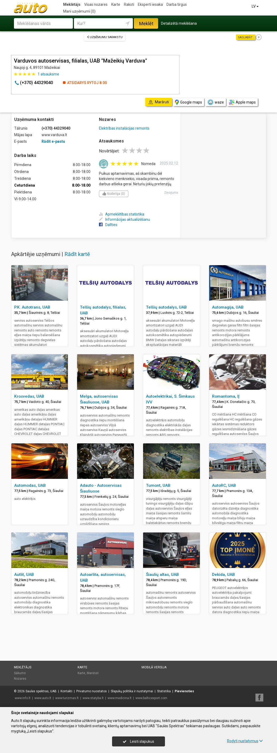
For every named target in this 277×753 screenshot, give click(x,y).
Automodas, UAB (30, 485)
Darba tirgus (177, 4)
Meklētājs (71, 4)
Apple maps (242, 102)
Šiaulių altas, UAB (162, 574)
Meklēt (146, 23)
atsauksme (48, 74)
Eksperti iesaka (150, 4)
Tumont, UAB (158, 485)
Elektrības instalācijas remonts (124, 128)
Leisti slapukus (138, 741)
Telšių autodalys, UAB (166, 307)
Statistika (164, 691)
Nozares (20, 678)
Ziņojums (171, 192)
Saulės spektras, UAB (41, 691)
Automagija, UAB (228, 307)
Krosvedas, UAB (29, 396)
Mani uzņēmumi (79, 11)
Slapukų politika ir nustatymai (132, 691)
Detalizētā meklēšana (179, 23)
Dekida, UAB (223, 574)
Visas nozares (96, 4)
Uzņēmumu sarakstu (105, 37)
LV (255, 6)
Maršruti (93, 673)
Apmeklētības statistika (121, 214)
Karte (115, 4)
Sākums (20, 673)
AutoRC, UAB (224, 485)
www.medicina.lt (120, 698)
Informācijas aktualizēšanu (124, 219)
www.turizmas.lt (67, 698)
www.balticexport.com (151, 698)
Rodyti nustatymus (245, 741)
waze (215, 102)
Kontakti (66, 691)
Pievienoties (184, 691)
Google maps (188, 102)
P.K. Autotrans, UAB (32, 307)
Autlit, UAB (24, 574)
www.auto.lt (42, 698)
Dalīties (108, 225)
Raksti (129, 4)
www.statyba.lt (93, 698)
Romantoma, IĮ (225, 396)
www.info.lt (23, 698)
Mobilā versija (154, 667)
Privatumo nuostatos (91, 691)
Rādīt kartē (77, 254)
